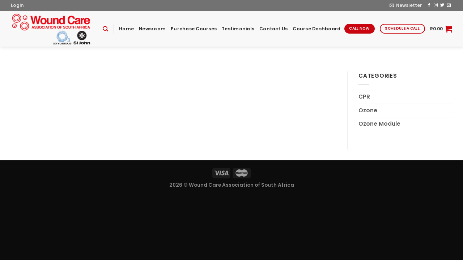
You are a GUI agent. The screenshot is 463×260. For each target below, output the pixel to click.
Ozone (367, 110)
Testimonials (238, 29)
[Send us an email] (449, 5)
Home (126, 29)
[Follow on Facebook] (429, 5)
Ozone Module (379, 123)
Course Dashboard (316, 29)
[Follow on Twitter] (442, 5)
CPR (364, 96)
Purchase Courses (194, 29)
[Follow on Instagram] (436, 5)
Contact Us (273, 29)
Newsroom (152, 29)
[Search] (105, 29)
